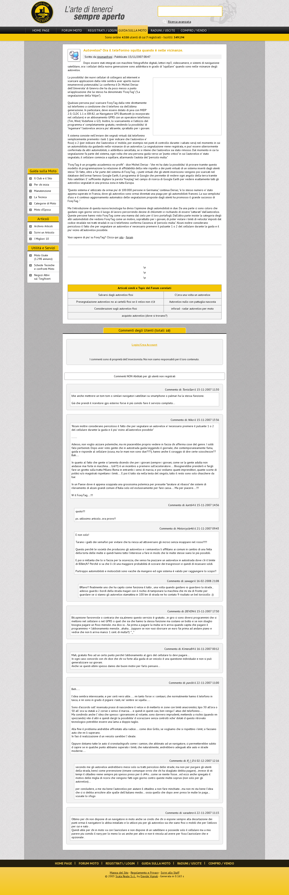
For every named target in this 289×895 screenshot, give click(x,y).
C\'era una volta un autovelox (192, 295)
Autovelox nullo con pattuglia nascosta (192, 302)
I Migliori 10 (41, 239)
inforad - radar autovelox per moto (192, 308)
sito (121, 237)
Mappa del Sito (119, 872)
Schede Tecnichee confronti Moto (44, 267)
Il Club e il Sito (43, 178)
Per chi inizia (41, 184)
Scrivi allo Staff (170, 872)
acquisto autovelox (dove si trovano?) (144, 315)
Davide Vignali (149, 876)
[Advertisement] (187, 106)
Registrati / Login (102, 30)
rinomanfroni (104, 57)
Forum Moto (72, 30)
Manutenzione (42, 191)
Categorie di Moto (45, 203)
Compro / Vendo (194, 30)
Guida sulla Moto (133, 30)
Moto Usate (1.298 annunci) (43, 257)
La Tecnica (40, 197)
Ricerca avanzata (179, 22)
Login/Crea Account (144, 345)
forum (129, 237)
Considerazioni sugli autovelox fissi (115, 308)
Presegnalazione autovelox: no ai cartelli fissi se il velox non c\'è (115, 302)
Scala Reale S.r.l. (126, 876)
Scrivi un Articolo (44, 232)
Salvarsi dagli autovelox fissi (115, 295)
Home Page (40, 30)
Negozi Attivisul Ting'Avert (42, 276)
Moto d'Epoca (42, 209)
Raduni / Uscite (163, 30)
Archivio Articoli (43, 226)
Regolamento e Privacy (145, 872)
